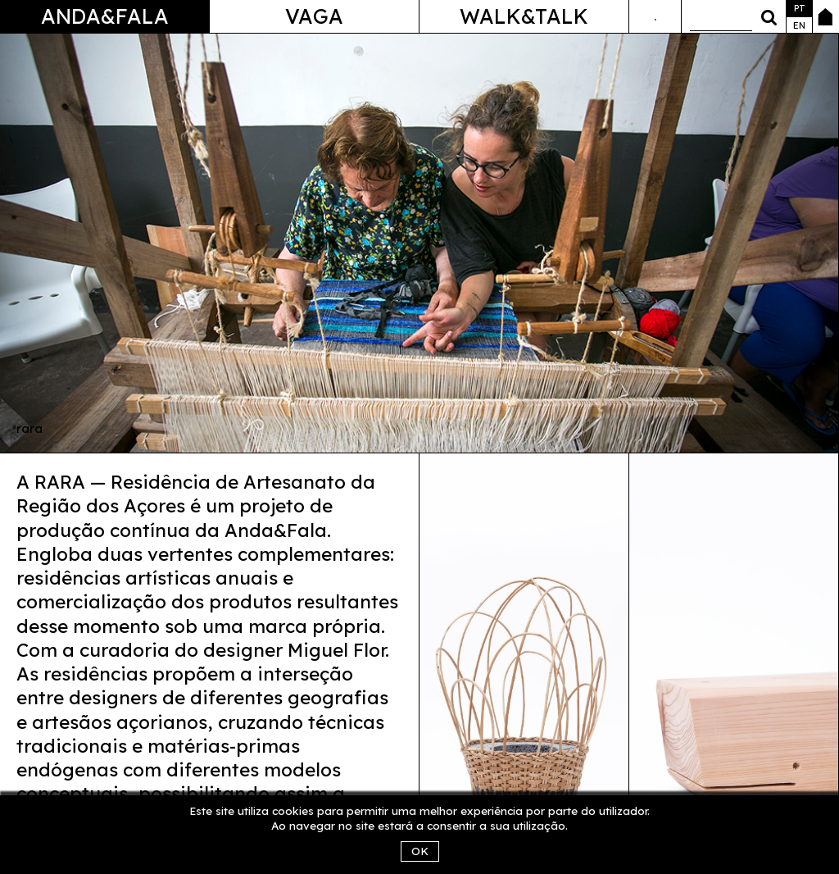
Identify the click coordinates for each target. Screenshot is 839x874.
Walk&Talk (524, 16)
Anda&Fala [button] (105, 16)
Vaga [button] (314, 16)
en (799, 25)
